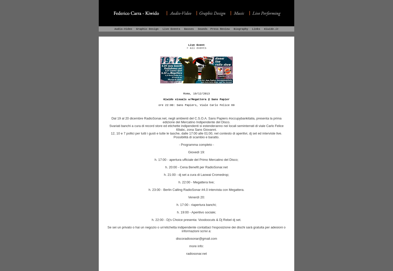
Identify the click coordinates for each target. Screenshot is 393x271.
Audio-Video (123, 29)
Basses (189, 29)
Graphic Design (147, 29)
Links (256, 29)
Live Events (171, 29)
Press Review (220, 29)
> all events (196, 48)
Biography (241, 29)
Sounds (202, 29)
